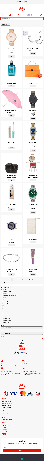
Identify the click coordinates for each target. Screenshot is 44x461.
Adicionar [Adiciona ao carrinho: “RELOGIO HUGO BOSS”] (33, 212)
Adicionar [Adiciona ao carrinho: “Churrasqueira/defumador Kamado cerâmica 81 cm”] (33, 180)
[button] (3, 15)
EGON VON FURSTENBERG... (33, 81)
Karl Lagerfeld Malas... (11, 175)
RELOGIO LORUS (11, 48)
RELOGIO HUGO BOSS (33, 204)
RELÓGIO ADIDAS (33, 110)
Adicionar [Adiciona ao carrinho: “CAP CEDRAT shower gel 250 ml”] (11, 85)
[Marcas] (22, 333)
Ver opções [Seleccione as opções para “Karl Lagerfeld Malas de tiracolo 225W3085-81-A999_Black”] (11, 180)
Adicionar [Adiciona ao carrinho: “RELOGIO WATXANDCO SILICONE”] (11, 245)
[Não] (42, 457)
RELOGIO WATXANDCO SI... (11, 237)
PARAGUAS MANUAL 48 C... (11, 110)
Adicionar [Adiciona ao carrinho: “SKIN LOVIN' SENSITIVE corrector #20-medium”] (11, 147)
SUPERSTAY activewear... (11, 204)
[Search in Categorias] (22, 285)
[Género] (22, 327)
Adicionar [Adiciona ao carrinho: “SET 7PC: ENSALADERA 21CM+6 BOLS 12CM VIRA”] (33, 53)
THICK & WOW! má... (33, 269)
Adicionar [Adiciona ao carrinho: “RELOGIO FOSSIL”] (33, 150)
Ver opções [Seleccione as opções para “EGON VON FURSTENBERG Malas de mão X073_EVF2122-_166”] (33, 85)
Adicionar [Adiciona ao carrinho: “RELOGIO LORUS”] (11, 56)
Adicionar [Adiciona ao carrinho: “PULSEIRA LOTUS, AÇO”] (11, 274)
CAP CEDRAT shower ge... (11, 81)
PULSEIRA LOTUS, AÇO (11, 269)
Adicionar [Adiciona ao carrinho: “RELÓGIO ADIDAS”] (33, 118)
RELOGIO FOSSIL (33, 142)
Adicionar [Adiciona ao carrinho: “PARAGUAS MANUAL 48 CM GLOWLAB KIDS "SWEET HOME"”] (11, 115)
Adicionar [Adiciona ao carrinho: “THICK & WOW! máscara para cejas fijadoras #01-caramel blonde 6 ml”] (33, 274)
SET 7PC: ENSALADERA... (33, 48)
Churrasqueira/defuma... (33, 175)
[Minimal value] (22, 338)
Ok (22, 459)
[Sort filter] (5, 24)
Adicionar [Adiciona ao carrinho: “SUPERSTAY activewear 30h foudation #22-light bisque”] (11, 209)
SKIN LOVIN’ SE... (11, 142)
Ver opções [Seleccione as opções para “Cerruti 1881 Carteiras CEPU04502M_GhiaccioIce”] (33, 242)
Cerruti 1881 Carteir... (32, 237)
